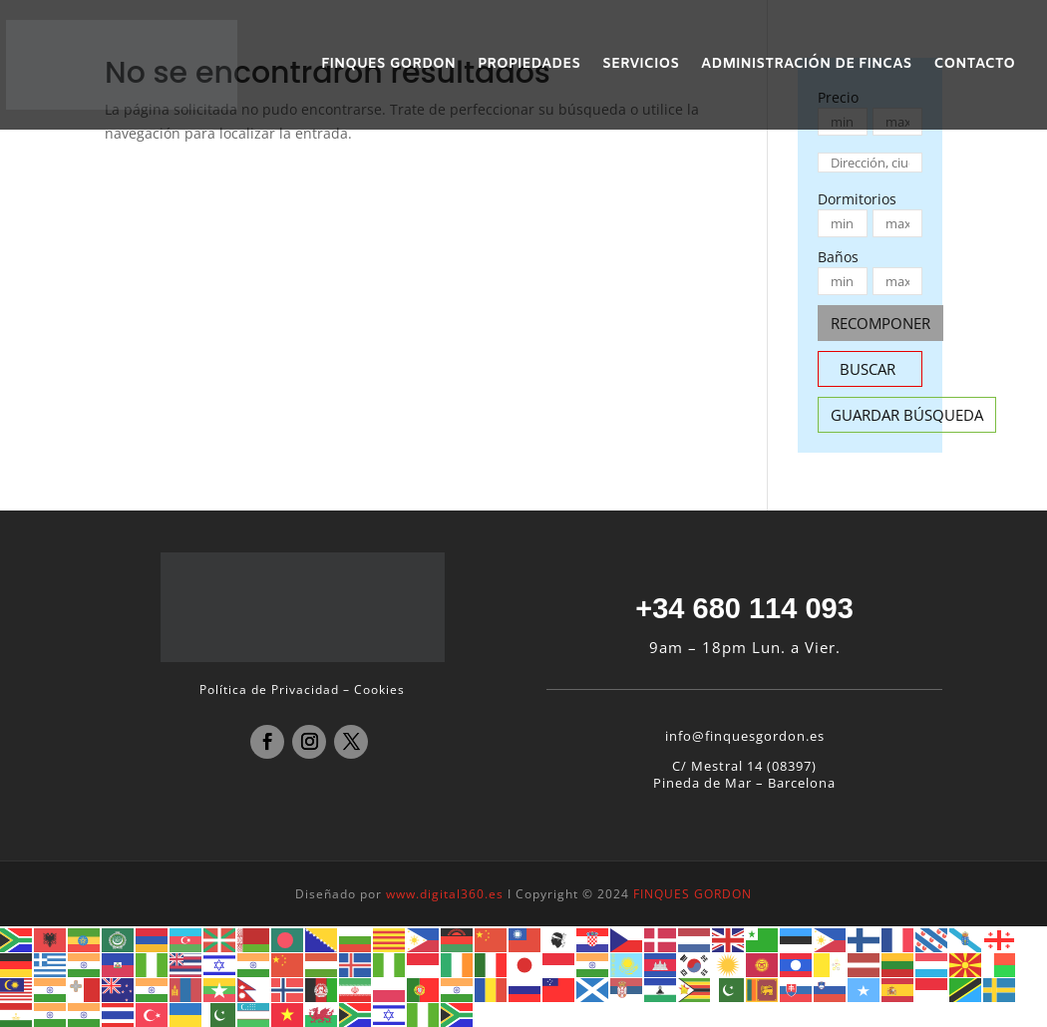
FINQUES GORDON (388, 66)
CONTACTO (974, 66)
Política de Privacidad (269, 689)
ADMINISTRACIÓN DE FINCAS (806, 66)
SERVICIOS (640, 66)
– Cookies (374, 689)
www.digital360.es (445, 893)
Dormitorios (857, 198)
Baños (838, 256)
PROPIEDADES (529, 66)
